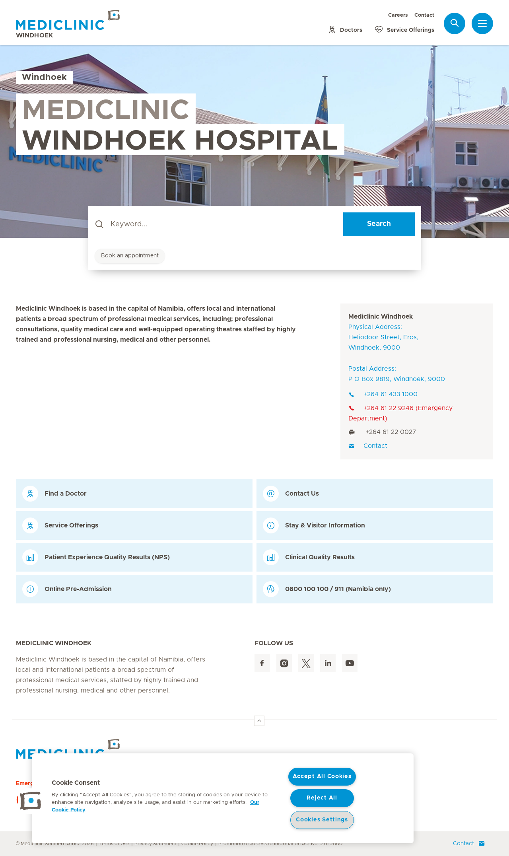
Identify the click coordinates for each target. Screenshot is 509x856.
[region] (223, 798)
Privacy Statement (155, 843)
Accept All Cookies (322, 776)
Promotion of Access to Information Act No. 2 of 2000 (280, 843)
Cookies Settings (322, 820)
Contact (424, 15)
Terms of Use (114, 843)
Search (379, 224)
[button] (30, 801)
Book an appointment (130, 256)
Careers (398, 15)
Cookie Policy (197, 843)
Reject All (322, 798)
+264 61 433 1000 (383, 394)
